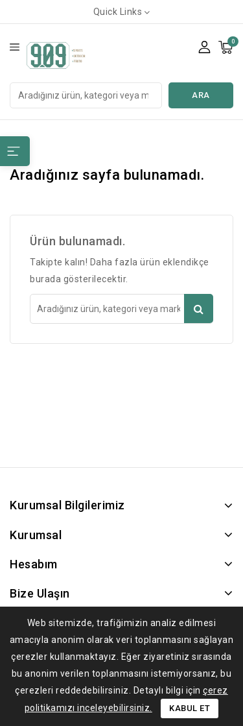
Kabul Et (189, 708)
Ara (201, 95)
